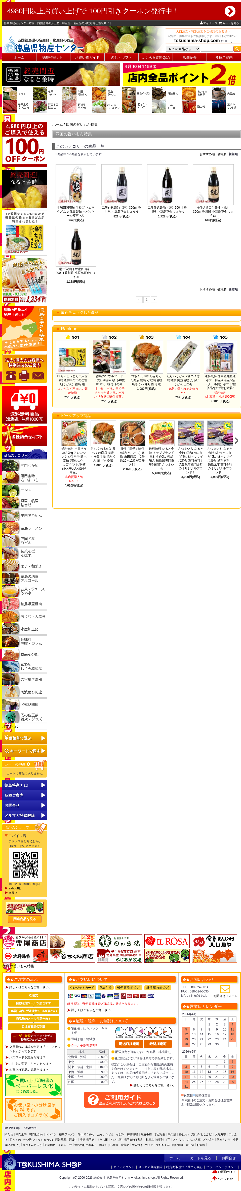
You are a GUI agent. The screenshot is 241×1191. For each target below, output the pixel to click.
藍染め (125, 1144)
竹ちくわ (15, 1139)
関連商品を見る (24, 919)
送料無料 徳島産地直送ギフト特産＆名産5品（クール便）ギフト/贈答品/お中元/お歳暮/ (220, 382)
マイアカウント (124, 1167)
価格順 (221, 154)
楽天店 (13, 893)
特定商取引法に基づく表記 (184, 1167)
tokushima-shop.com (197, 40)
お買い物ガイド (87, 57)
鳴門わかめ (36, 1134)
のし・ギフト (121, 57)
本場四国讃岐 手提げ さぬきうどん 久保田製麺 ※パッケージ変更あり (76, 211)
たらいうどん (105, 1134)
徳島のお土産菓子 (85, 1144)
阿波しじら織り (108, 1144)
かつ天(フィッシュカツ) (38, 1139)
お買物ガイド (224, 1172)
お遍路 (201, 1144)
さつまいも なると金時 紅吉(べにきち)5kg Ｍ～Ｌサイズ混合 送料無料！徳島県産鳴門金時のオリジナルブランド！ (219, 460)
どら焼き (208, 1139)
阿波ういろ (223, 1139)
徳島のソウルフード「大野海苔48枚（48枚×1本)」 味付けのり (109, 380)
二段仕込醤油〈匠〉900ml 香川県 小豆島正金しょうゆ (167, 209)
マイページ (208, 23)
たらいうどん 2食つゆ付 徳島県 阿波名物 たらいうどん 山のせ (183, 380)
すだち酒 (116, 1139)
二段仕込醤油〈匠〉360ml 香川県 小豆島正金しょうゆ (121, 209)
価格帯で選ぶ (20, 738)
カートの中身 (17, 764)
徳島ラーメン (67, 1134)
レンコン (51, 1134)
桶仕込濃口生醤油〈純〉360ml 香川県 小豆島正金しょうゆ (213, 211)
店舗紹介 (190, 57)
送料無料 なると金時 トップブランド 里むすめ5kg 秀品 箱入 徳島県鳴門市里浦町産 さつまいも (161, 458)
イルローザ (65, 1144)
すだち (9, 1134)
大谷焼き (137, 1144)
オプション (11, 726)
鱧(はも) (184, 1134)
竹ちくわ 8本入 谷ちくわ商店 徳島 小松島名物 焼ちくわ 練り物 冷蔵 (146, 380)
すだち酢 (159, 1134)
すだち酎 (102, 1139)
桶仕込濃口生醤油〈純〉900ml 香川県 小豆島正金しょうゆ (76, 273)
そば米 (120, 1134)
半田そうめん (86, 1134)
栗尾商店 (50, 1144)
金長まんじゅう (32, 1144)
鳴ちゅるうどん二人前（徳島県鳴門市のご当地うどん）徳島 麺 (72, 380)
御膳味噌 (132, 1134)
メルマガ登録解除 (150, 1167)
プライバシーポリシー (221, 1167)
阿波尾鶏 (60, 1139)
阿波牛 (73, 1139)
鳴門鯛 (172, 1134)
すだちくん (163, 1144)
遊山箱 (190, 1144)
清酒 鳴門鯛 (87, 1139)
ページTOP (222, 1179)
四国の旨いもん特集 (82, 124)
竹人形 (149, 1144)
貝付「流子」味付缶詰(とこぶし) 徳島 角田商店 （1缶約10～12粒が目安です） (132, 456)
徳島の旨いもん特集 (18, 966)
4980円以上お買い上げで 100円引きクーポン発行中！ (121, 11)
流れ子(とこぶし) (201, 1134)
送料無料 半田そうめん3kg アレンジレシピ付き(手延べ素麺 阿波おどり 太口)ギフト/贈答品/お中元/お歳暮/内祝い (74, 460)
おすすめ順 (207, 154)
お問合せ (12, 805)
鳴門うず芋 (163, 1139)
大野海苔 (220, 1134)
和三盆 (150, 1139)
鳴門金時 (21, 1134)
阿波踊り (177, 1144)
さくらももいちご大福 (186, 1139)
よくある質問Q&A (155, 57)
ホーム (19, 57)
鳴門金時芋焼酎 (133, 1139)
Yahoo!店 (15, 888)
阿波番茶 (146, 1134)
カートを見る (229, 23)
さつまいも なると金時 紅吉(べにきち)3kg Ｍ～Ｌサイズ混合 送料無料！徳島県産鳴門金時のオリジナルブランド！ (190, 460)
